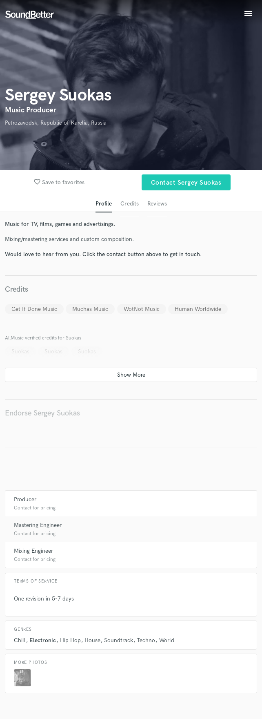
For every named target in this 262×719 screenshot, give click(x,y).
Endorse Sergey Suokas (42, 413)
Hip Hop (70, 640)
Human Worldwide (198, 309)
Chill (20, 640)
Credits (129, 203)
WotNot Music (142, 309)
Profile (103, 203)
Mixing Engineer (33, 550)
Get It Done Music (34, 309)
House (92, 640)
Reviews (157, 203)
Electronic (42, 640)
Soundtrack (118, 640)
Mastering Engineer (38, 525)
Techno (146, 640)
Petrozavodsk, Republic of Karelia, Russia (56, 122)
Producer (25, 499)
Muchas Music (90, 309)
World (166, 640)
